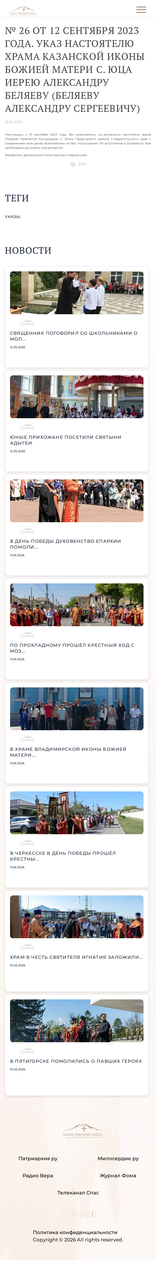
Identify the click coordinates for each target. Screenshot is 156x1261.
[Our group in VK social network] (64, 1215)
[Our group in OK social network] (92, 1215)
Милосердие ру (118, 1158)
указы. (13, 216)
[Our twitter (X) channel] (74, 1215)
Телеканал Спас (78, 1193)
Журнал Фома (118, 1176)
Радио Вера (38, 1176)
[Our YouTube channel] (83, 1215)
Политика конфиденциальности (75, 1232)
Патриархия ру (37, 1158)
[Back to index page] (23, 15)
